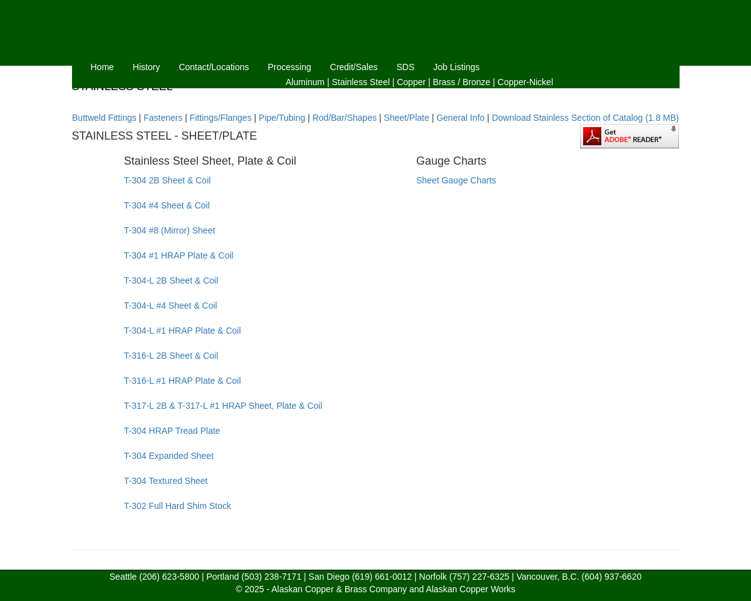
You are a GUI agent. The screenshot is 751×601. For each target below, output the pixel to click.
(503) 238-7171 (271, 577)
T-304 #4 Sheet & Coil (167, 205)
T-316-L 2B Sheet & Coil (171, 356)
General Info (461, 118)
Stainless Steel (361, 82)
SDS (405, 67)
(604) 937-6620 (611, 577)
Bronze (476, 82)
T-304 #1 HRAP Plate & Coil (179, 255)
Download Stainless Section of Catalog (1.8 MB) (585, 118)
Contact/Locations (214, 67)
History (146, 67)
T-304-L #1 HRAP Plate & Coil (182, 331)
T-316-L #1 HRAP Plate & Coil (182, 381)
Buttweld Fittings (104, 118)
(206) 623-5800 (169, 577)
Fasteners (162, 118)
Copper (411, 82)
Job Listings (456, 67)
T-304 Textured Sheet (166, 481)
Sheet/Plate (406, 118)
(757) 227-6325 (479, 577)
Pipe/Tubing (282, 118)
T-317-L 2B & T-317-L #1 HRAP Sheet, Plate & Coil (223, 406)
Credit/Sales (354, 67)
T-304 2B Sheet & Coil (167, 180)
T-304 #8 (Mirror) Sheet (169, 230)
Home (102, 67)
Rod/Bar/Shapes (345, 118)
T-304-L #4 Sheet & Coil (170, 305)
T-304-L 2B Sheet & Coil (171, 280)
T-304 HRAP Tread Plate (172, 431)
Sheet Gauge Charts (456, 180)
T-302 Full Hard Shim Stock (177, 506)
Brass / (446, 82)
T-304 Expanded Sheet (169, 456)
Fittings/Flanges (221, 118)
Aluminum (305, 82)
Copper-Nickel (525, 82)
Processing (289, 67)
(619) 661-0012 (382, 577)
